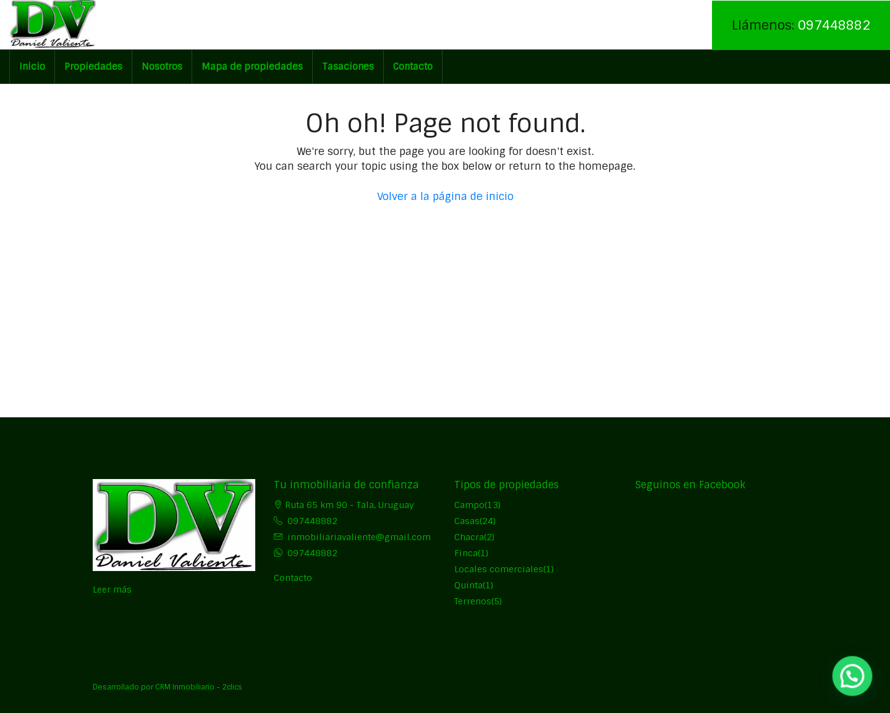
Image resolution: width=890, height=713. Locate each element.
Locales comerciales (498, 569)
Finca (466, 553)
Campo (469, 505)
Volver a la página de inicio (445, 196)
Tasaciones (348, 66)
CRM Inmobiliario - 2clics (198, 687)
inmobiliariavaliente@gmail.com (359, 537)
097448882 (834, 25)
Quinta (468, 585)
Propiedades (93, 66)
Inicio (32, 66)
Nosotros (162, 66)
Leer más (112, 589)
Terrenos (472, 601)
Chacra (469, 537)
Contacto (413, 66)
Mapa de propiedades (252, 66)
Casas (467, 521)
